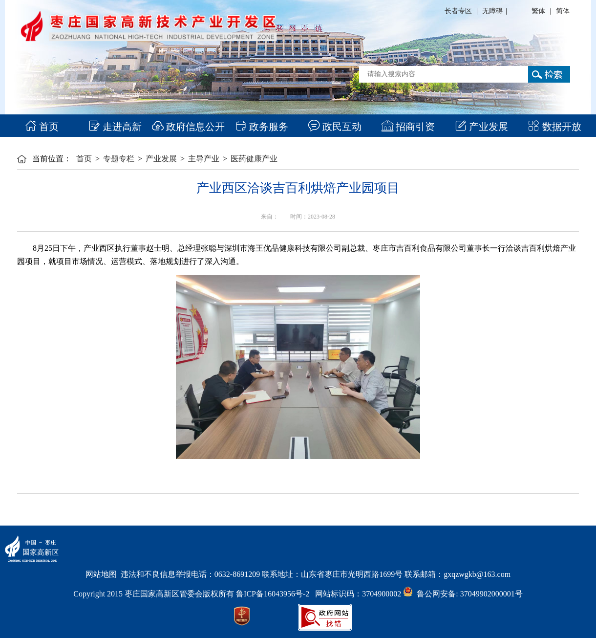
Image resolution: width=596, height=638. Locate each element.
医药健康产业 (254, 158)
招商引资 (408, 126)
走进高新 (115, 126)
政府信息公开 (188, 126)
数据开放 (554, 126)
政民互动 (335, 126)
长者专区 (458, 11)
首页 (42, 126)
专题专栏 (118, 158)
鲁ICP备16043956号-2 (275, 594)
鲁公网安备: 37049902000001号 (462, 594)
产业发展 (481, 126)
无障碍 (492, 11)
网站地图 (101, 574)
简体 (563, 11)
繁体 (538, 11)
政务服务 (261, 126)
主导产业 (203, 158)
